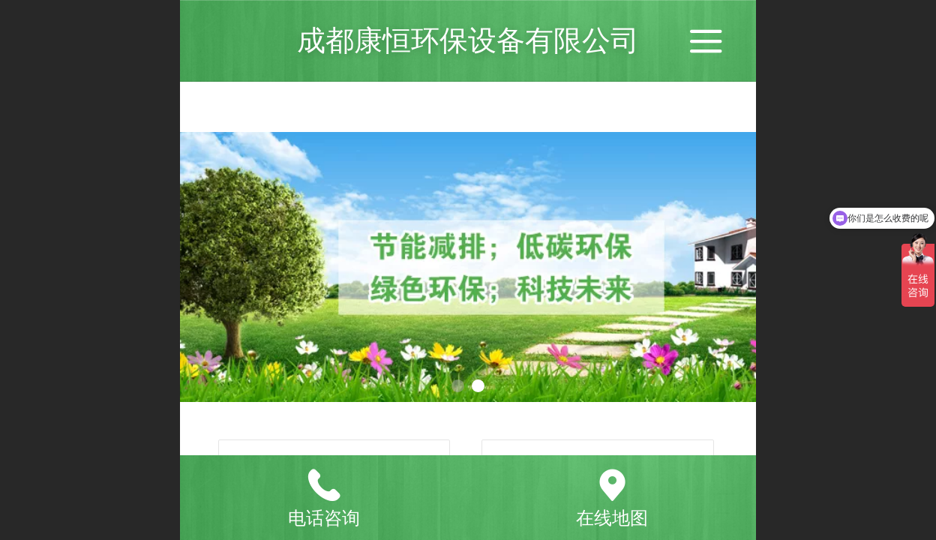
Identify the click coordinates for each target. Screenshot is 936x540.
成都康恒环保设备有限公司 (468, 40)
